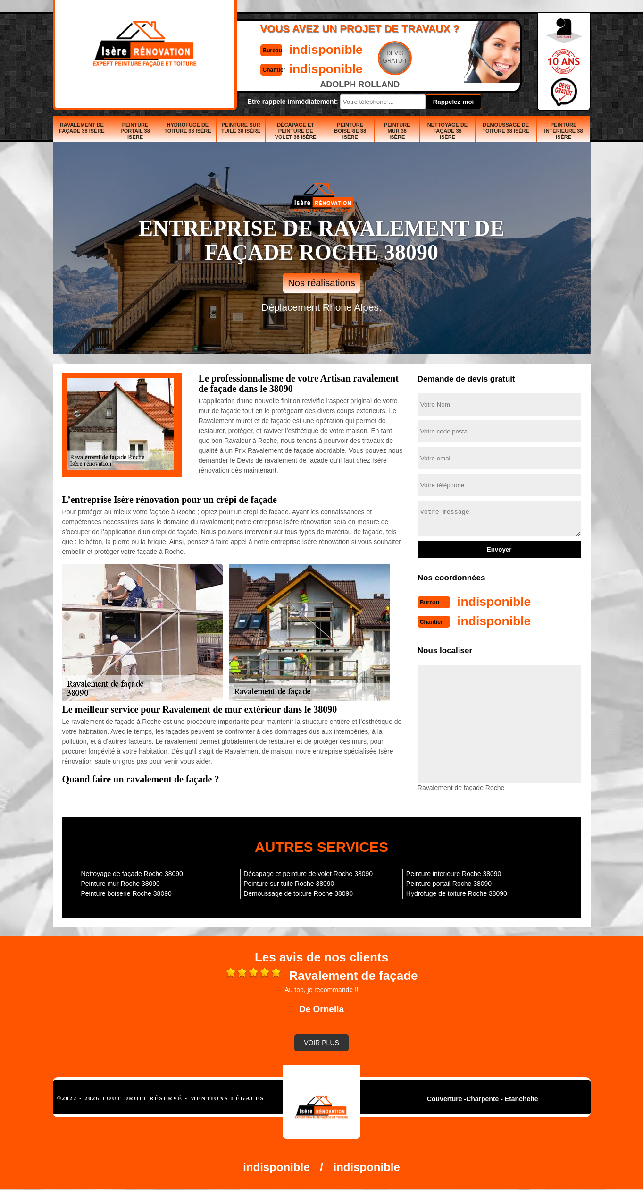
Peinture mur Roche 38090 (120, 882)
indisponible (293, 49)
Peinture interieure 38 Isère (563, 131)
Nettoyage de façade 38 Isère (447, 131)
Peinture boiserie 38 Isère (350, 131)
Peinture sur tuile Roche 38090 (288, 882)
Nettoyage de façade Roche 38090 (132, 872)
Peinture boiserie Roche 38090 (126, 892)
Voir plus (321, 1042)
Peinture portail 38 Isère (135, 131)
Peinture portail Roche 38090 (449, 882)
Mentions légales (227, 1097)
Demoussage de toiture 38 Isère (505, 128)
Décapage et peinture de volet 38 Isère (296, 131)
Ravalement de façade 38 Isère (82, 128)
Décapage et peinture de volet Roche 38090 (308, 872)
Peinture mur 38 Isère (397, 131)
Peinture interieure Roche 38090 (453, 872)
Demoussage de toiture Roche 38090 (298, 892)
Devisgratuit (365, 57)
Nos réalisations (321, 283)
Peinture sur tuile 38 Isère (240, 128)
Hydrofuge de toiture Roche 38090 (456, 892)
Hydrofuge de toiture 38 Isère (187, 128)
